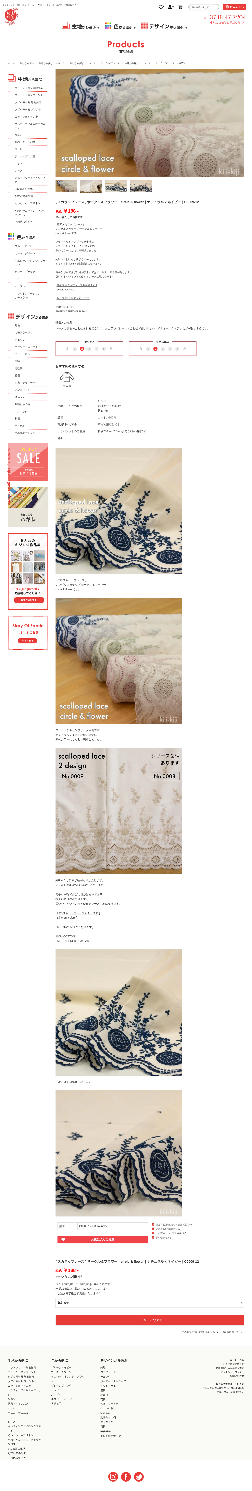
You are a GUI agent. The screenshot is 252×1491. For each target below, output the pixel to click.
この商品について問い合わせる (171, 1233)
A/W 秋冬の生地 (24, 196)
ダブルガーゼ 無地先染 (28, 102)
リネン (18, 134)
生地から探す (46, 63)
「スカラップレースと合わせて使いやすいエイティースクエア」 (142, 328)
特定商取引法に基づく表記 (230, 1367)
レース (61, 63)
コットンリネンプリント (29, 95)
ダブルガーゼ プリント (28, 109)
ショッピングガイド (233, 1363)
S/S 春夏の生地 (23, 188)
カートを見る (237, 1359)
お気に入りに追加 (103, 1239)
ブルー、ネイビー (25, 246)
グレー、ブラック (25, 271)
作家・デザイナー (25, 382)
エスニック (21, 411)
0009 (182, 63)
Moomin (19, 397)
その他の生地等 (24, 221)
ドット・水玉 (22, 354)
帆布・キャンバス (25, 142)
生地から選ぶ (27, 63)
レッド (18, 278)
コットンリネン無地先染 (29, 88)
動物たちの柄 (22, 404)
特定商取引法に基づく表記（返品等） (174, 1224)
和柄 (17, 418)
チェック (20, 339)
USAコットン (22, 389)
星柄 (17, 361)
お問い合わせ (237, 1375)
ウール (18, 149)
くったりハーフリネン (27, 203)
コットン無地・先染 (26, 116)
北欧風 (18, 368)
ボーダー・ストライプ (27, 346)
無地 (17, 325)
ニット (18, 163)
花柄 (17, 375)
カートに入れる (149, 1320)
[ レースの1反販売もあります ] (73, 298)
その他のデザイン (25, 433)
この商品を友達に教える (168, 1229)
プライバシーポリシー (232, 1371)
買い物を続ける (163, 1237)
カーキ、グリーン (25, 253)
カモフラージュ (24, 332)
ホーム (11, 63)
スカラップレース (110, 63)
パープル (20, 286)
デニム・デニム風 (25, 156)
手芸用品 (20, 425)
